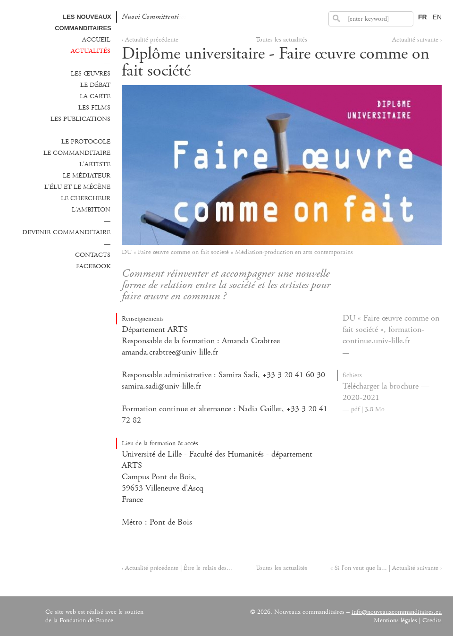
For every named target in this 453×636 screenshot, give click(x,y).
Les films (94, 107)
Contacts (92, 255)
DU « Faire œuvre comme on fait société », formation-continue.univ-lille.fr (391, 329)
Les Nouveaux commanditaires (83, 22)
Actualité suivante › (417, 39)
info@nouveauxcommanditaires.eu (397, 612)
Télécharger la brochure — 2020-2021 (386, 392)
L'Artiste (94, 164)
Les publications (80, 119)
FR (422, 17)
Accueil (96, 39)
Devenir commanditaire (66, 232)
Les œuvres (90, 73)
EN (437, 17)
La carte (95, 96)
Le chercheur (85, 198)
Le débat (95, 85)
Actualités (90, 51)
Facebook (93, 266)
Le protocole (85, 141)
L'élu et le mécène (77, 187)
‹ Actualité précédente (150, 39)
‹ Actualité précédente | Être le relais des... (177, 568)
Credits (432, 620)
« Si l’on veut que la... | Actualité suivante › (386, 568)
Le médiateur (86, 175)
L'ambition (91, 209)
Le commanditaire (76, 153)
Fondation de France (86, 620)
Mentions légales (395, 620)
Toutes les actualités (281, 39)
